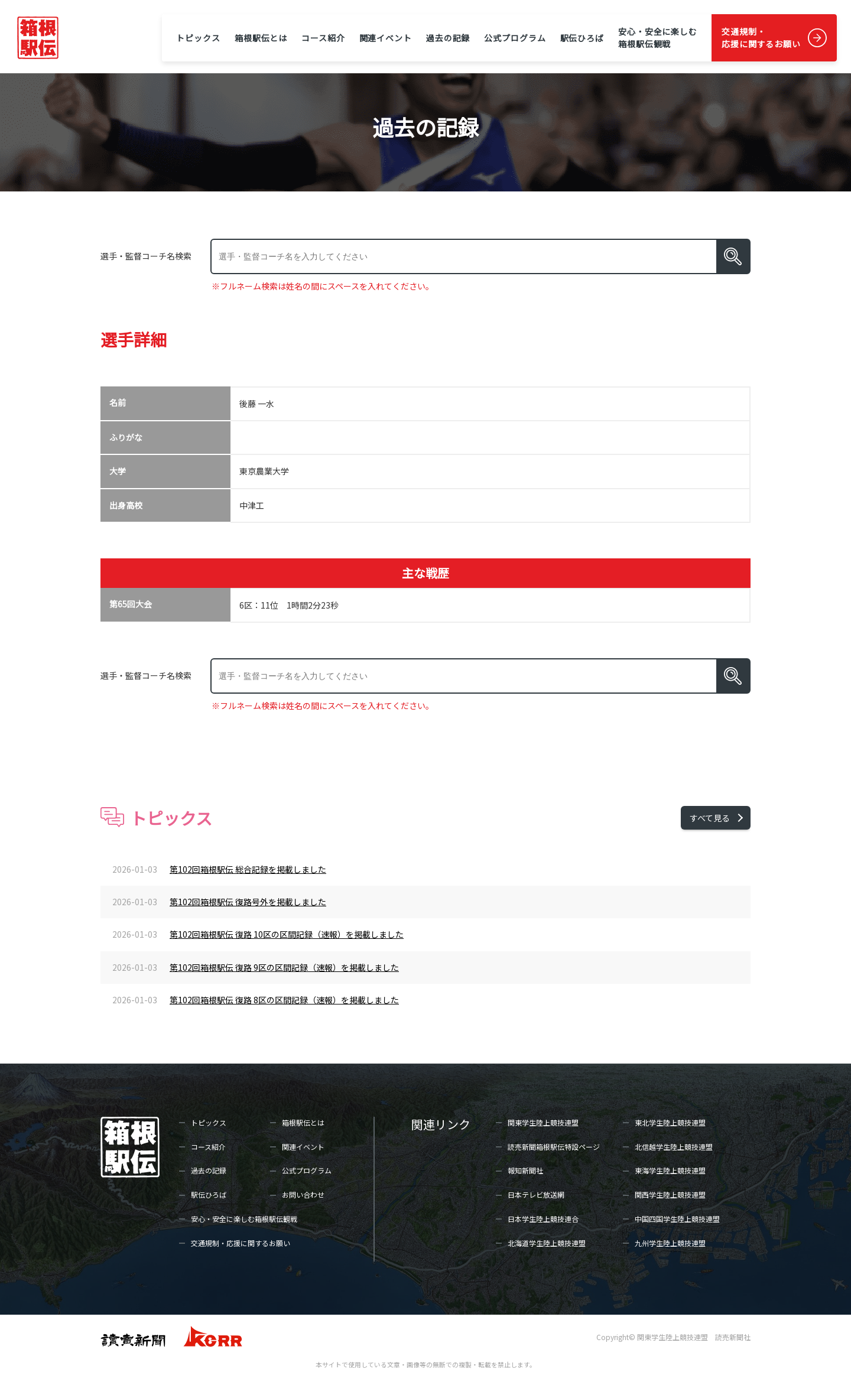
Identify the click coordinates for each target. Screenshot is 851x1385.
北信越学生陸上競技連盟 (674, 1147)
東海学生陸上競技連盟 (670, 1170)
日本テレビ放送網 (536, 1194)
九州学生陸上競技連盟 (670, 1243)
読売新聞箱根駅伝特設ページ (554, 1147)
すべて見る (710, 818)
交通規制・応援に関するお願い (761, 37)
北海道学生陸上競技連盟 (547, 1243)
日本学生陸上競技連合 (543, 1219)
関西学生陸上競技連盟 (670, 1194)
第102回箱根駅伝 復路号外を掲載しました (248, 902)
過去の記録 (448, 38)
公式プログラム (514, 38)
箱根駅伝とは (261, 38)
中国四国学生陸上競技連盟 (677, 1219)
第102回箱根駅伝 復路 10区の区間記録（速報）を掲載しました (287, 934)
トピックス (198, 38)
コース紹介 (323, 38)
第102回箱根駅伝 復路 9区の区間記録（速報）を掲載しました (284, 967)
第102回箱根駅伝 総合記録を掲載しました (248, 869)
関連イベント (385, 38)
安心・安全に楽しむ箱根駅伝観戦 (657, 37)
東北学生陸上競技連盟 (670, 1122)
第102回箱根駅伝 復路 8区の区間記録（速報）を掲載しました (284, 1000)
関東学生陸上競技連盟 (543, 1122)
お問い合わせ (303, 1194)
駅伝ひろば (582, 38)
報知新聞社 (525, 1170)
